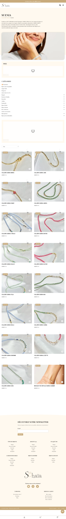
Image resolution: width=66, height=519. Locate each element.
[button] (3, 161)
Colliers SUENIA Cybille (8, 233)
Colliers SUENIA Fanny (8, 203)
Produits (7, 17)
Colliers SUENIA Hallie (8, 264)
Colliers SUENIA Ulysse (40, 264)
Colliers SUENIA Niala (8, 325)
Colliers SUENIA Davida (40, 233)
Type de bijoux (12, 441)
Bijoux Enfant (53, 455)
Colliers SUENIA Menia (8, 172)
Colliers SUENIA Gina (8, 385)
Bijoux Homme (32, 455)
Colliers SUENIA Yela (8, 294)
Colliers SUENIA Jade (40, 172)
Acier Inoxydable (12, 455)
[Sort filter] (10, 146)
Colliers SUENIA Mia (40, 294)
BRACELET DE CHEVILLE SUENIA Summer (44, 385)
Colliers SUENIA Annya (40, 203)
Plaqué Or (54, 441)
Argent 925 (33, 441)
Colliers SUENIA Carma (40, 325)
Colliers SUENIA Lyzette (41, 355)
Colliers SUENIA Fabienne (9, 355)
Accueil (3, 17)
